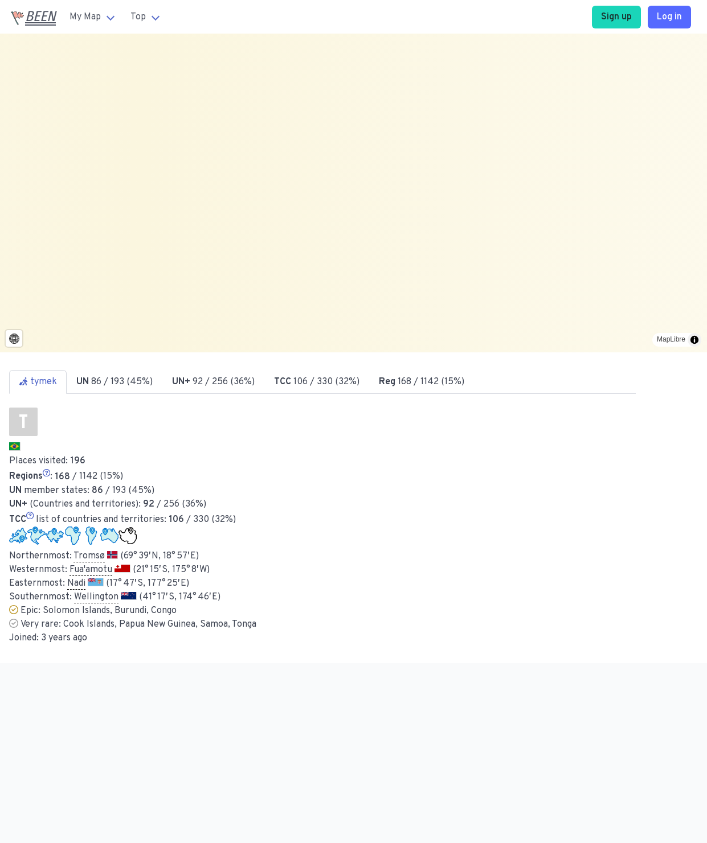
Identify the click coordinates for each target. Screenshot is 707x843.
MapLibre (671, 339)
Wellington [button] (96, 597)
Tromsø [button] (89, 556)
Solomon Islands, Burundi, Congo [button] (110, 610)
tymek (38, 382)
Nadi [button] (76, 583)
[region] (353, 193)
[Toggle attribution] (694, 340)
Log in (669, 17)
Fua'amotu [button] (91, 569)
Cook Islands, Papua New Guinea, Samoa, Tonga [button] (159, 624)
